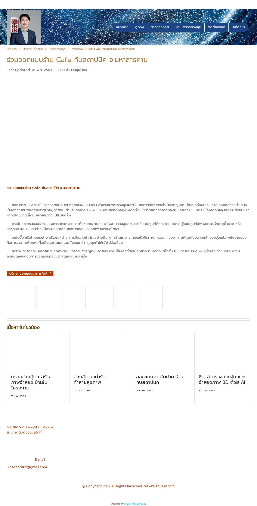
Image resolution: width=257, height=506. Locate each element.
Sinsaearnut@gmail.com (27, 467)
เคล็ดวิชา (238, 27)
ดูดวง (139, 27)
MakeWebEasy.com (135, 503)
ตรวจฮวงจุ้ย (160, 27)
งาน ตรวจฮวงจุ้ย (188, 27)
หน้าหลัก (122, 27)
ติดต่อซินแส (216, 27)
